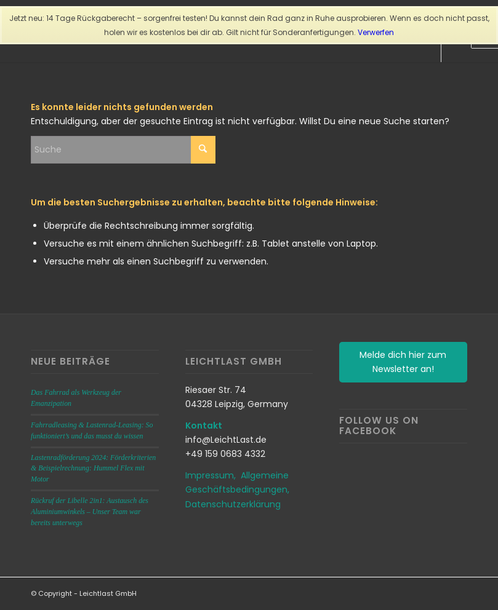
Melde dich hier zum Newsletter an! (402, 362)
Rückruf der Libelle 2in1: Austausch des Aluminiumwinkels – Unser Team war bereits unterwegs (89, 511)
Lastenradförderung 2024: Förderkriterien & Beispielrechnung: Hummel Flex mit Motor (93, 468)
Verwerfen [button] (376, 32)
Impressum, (213, 475)
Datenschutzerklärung (233, 504)
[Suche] (123, 150)
